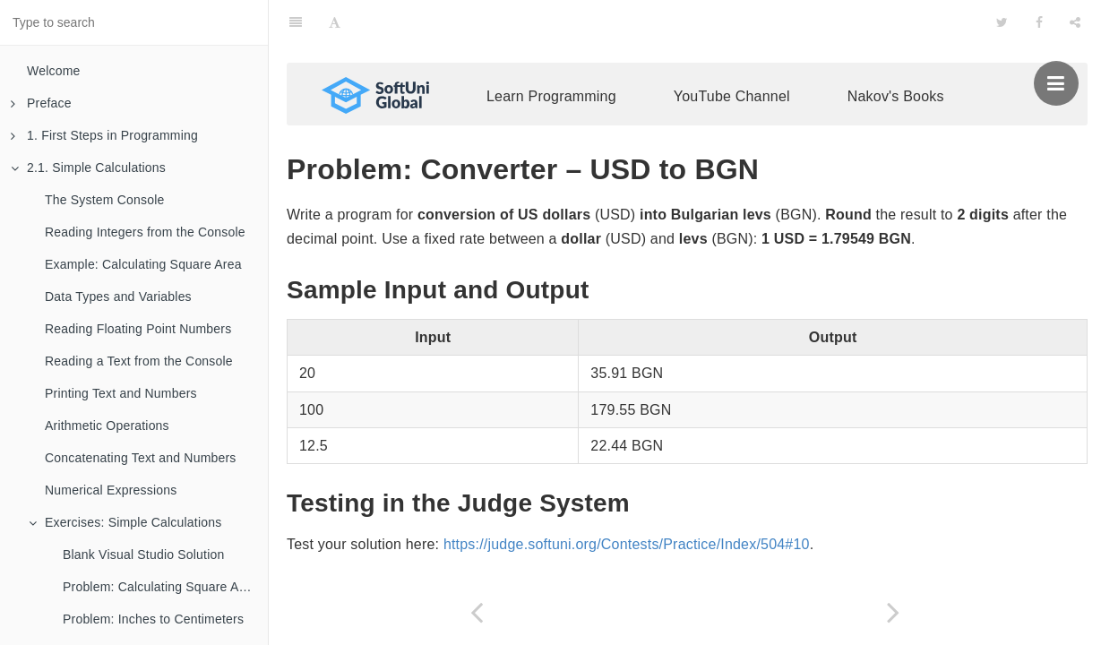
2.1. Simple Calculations (88, 167)
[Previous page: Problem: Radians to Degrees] (477, 612)
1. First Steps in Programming (104, 135)
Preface (41, 103)
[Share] (1075, 22)
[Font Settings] (334, 22)
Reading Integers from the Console (145, 232)
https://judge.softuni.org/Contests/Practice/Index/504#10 (626, 544)
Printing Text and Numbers (121, 393)
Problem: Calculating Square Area (160, 587)
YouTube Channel (732, 96)
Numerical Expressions (110, 490)
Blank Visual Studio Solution (143, 554)
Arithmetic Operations (107, 425)
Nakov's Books (895, 96)
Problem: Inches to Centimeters (153, 619)
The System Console (105, 200)
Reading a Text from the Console (139, 361)
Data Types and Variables (118, 296)
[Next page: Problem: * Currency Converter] (893, 612)
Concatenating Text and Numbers (141, 458)
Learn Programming (551, 96)
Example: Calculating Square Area (143, 264)
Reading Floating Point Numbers (138, 329)
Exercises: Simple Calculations (125, 522)
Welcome (54, 71)
